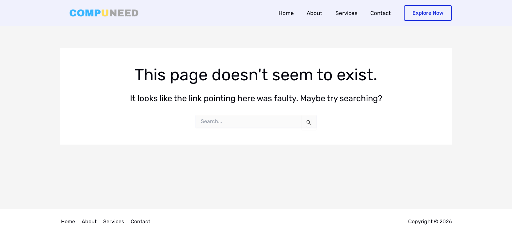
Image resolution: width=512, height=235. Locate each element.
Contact (381, 13)
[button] (428, 13)
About (319, 13)
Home (292, 13)
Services (349, 13)
